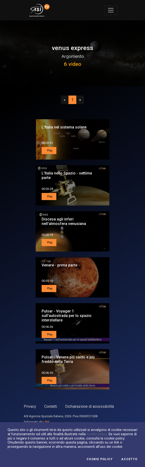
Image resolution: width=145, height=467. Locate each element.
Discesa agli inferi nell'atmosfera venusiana (64, 221)
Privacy (30, 406)
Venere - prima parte (59, 265)
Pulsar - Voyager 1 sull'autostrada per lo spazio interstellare (67, 315)
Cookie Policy (100, 459)
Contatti (50, 406)
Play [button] (49, 150)
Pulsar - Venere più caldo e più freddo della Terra (68, 359)
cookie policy (97, 434)
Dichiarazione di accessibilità (89, 406)
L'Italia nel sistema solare (64, 127)
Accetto (129, 459)
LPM (46, 422)
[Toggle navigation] (110, 10)
